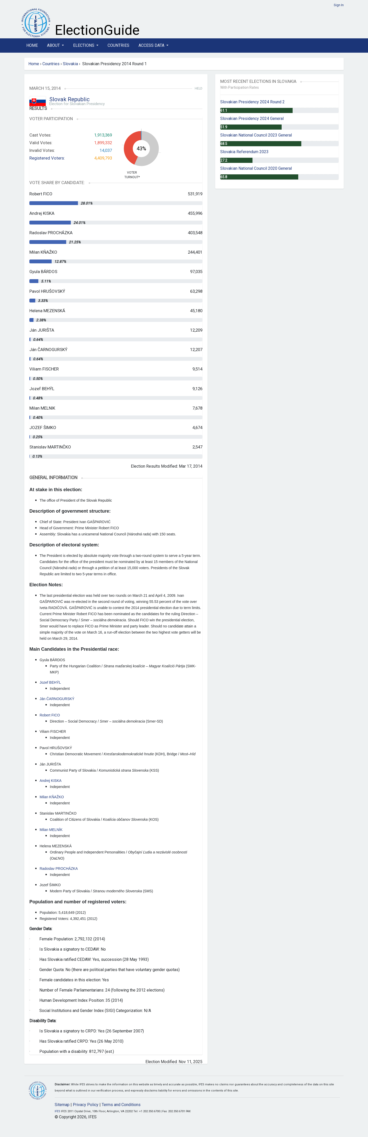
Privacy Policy (85, 1104)
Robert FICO (50, 715)
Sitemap (62, 1104)
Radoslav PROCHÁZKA (59, 868)
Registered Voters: (47, 158)
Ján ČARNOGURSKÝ (57, 699)
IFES (57, 1111)
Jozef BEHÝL (50, 682)
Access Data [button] (152, 45)
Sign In (339, 5)
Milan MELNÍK (51, 830)
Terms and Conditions (121, 1104)
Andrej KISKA (51, 781)
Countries (118, 45)
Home (32, 45)
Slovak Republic (69, 99)
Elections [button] (84, 45)
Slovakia (70, 63)
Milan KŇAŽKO (52, 797)
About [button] (54, 45)
